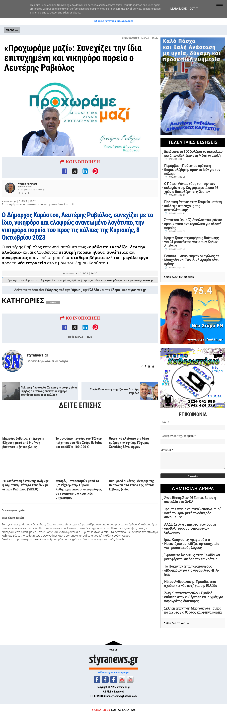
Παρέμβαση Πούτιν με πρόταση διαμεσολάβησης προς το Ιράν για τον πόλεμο (192, 170)
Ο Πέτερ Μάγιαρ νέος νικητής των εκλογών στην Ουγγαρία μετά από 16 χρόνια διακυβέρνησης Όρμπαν (191, 188)
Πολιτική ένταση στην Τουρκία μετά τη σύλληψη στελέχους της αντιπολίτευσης (193, 206)
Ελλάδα (93, 290)
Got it (194, 8)
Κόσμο (115, 290)
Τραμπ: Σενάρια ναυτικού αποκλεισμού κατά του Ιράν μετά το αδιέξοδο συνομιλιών (192, 513)
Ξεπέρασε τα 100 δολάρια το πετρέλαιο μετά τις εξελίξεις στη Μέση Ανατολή (193, 154)
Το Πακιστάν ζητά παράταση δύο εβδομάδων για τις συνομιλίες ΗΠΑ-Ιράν (191, 570)
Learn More (178, 8)
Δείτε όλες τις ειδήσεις (181, 277)
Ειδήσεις (51, 290)
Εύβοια (75, 290)
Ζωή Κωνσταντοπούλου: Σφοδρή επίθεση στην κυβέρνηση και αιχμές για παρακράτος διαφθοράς (193, 597)
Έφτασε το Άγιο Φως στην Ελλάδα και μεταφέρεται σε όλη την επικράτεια (192, 557)
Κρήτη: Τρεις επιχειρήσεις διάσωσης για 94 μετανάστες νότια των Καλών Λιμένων (191, 242)
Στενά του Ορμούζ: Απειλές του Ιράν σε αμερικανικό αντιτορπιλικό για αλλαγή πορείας (193, 224)
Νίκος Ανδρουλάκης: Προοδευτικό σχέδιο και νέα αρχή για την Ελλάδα (190, 584)
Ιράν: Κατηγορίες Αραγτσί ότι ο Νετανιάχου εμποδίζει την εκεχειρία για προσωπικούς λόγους (191, 544)
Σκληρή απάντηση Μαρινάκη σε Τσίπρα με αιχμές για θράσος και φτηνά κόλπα (193, 610)
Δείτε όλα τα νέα (177, 623)
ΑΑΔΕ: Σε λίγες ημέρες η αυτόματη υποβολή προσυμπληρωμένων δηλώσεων (190, 528)
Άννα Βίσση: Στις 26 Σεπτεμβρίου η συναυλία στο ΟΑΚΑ (190, 500)
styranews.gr (137, 290)
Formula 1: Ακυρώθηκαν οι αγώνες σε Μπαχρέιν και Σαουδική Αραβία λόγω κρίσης (191, 260)
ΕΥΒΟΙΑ (53, 303)
